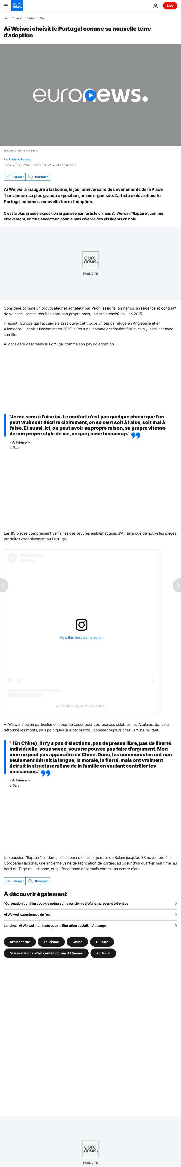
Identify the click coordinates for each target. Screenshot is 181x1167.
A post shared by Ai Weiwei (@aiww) (81, 706)
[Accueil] (5, 18)
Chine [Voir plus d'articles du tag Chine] (77, 942)
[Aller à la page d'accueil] (17, 5)
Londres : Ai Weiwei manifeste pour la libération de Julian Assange (55, 926)
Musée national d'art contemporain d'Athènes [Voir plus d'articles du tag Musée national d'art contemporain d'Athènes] (46, 953)
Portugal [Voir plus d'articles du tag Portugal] (103, 953)
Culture (16, 18)
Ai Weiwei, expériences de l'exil (27, 914)
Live (170, 6)
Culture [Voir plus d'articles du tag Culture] (102, 942)
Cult (42, 18)
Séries (31, 18)
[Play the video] (90, 95)
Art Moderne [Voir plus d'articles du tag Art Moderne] (20, 942)
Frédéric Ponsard (20, 159)
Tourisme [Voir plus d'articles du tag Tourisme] (51, 942)
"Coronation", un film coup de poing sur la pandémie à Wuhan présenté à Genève (66, 903)
